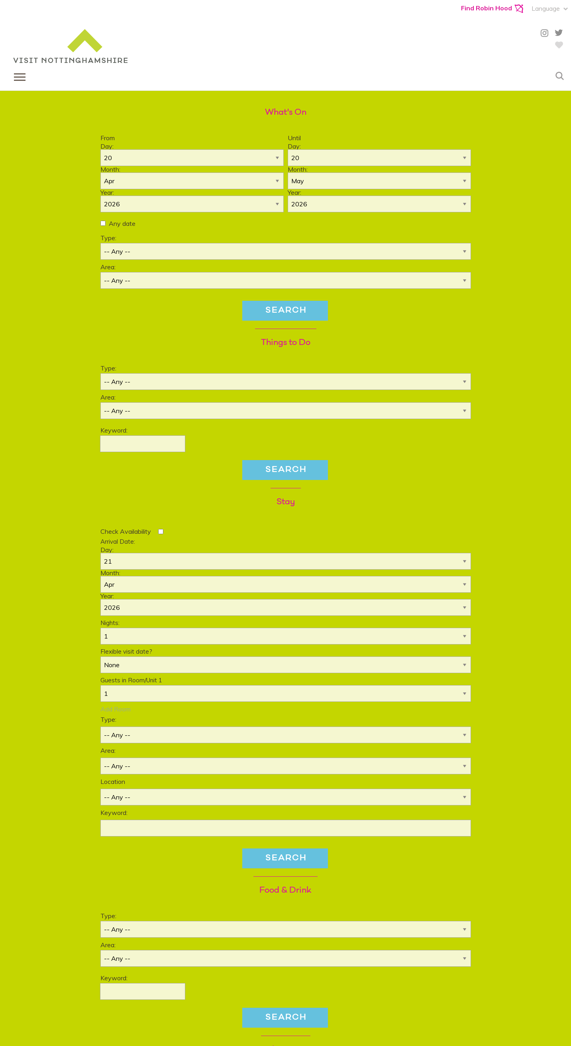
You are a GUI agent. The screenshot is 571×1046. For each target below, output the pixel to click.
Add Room (115, 709)
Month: (110, 169)
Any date (122, 223)
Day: (107, 146)
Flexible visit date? (126, 651)
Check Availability (125, 531)
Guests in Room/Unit (131, 680)
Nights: (110, 623)
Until (294, 138)
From (107, 138)
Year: (107, 192)
